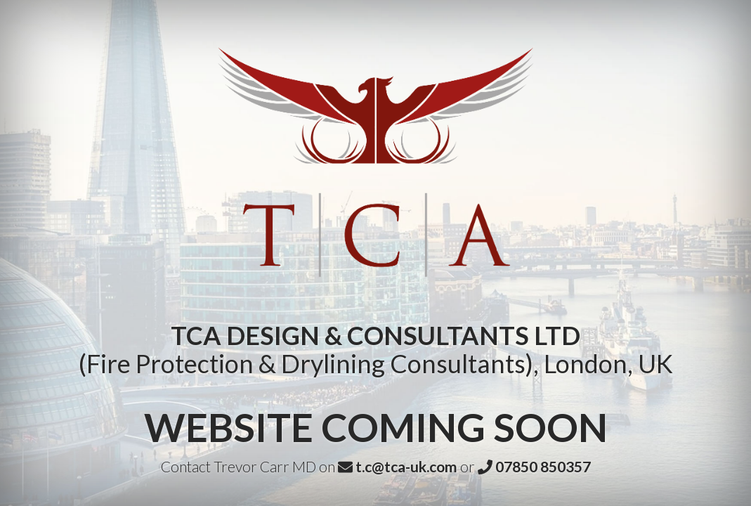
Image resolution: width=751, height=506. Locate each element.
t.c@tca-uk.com (397, 466)
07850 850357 (534, 466)
